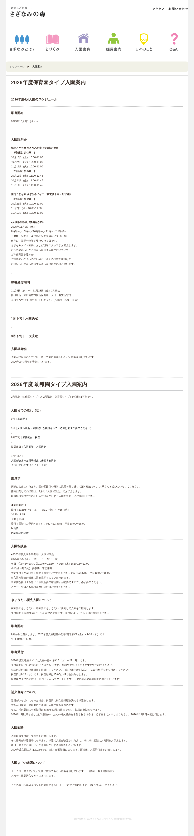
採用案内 (113, 42)
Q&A (174, 42)
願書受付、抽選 (31, 437)
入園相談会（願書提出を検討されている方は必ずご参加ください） (55, 428)
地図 (16, 528)
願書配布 (23, 418)
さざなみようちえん (35, 12)
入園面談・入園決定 (35, 446)
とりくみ (52, 42)
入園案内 (82, 42)
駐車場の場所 (21, 532)
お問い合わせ (178, 8)
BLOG (144, 42)
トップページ (17, 66)
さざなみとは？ (22, 42)
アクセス (158, 8)
